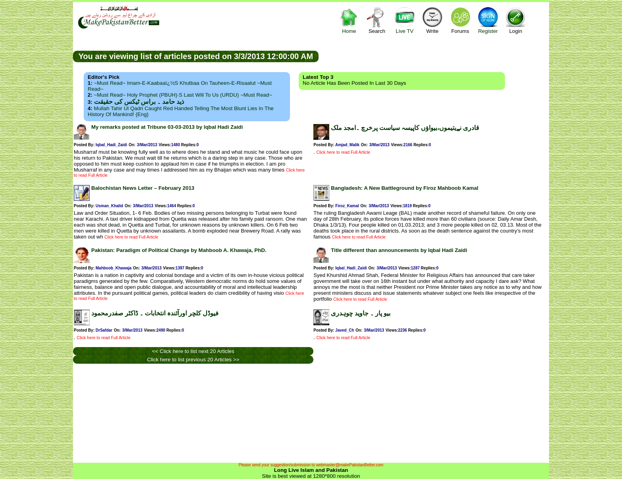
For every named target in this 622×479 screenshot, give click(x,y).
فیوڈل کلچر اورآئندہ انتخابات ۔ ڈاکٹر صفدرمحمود (155, 313)
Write (432, 20)
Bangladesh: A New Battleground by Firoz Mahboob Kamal (404, 188)
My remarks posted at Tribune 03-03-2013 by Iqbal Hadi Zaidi (167, 127)
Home (349, 20)
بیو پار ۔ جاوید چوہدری (360, 313)
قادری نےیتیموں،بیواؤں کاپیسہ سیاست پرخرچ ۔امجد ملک (405, 127)
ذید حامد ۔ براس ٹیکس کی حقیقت (139, 101)
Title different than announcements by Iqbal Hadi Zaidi (399, 250)
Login (516, 20)
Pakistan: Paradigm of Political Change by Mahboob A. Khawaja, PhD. (179, 250)
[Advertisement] (434, 56)
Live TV (405, 20)
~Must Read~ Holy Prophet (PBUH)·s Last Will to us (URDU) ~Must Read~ (183, 95)
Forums (460, 20)
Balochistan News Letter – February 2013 (142, 188)
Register (488, 20)
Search (377, 20)
